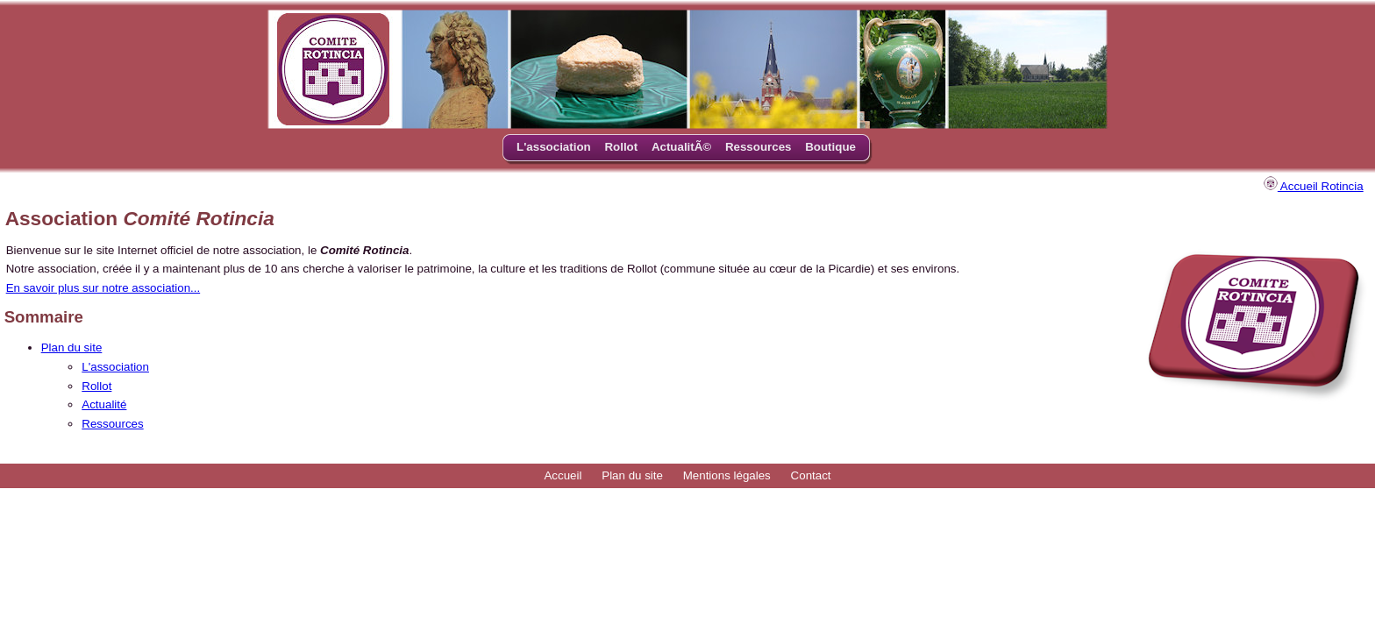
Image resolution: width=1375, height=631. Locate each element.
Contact (811, 475)
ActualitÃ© (681, 146)
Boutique (830, 146)
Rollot (621, 146)
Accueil (562, 475)
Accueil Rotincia (1314, 186)
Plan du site (72, 347)
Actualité (104, 404)
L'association (554, 146)
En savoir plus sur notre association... (103, 287)
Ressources (758, 146)
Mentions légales (727, 475)
